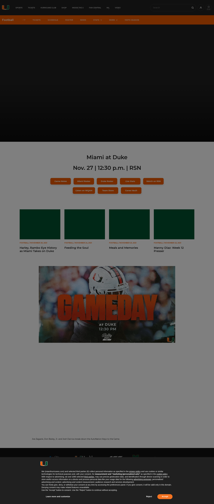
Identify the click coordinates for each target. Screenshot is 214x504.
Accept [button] (165, 496)
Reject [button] (149, 496)
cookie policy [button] (162, 474)
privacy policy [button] (135, 471)
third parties (89, 477)
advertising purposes (142, 479)
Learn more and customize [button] (58, 496)
